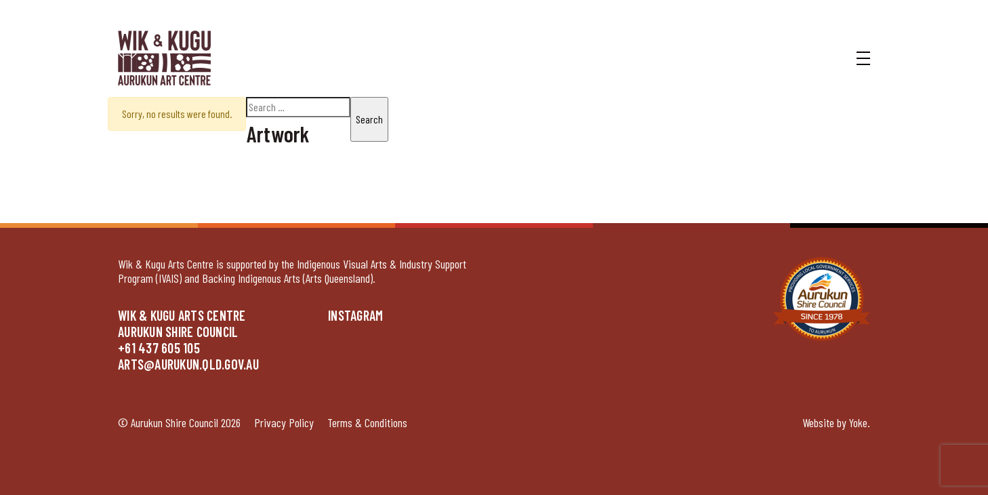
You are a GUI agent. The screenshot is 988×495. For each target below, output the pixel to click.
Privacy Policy (284, 423)
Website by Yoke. (836, 423)
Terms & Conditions (367, 423)
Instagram (355, 315)
